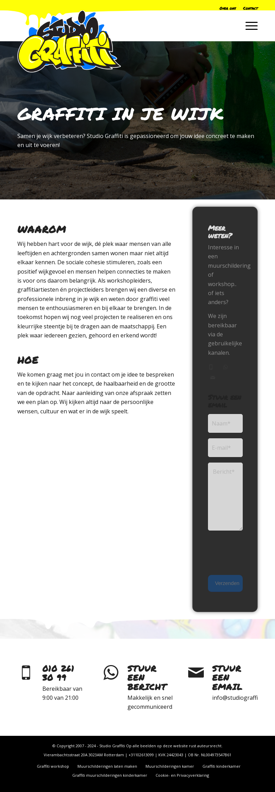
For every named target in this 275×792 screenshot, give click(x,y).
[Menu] (248, 25)
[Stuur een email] (196, 672)
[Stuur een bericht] (111, 672)
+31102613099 (141, 754)
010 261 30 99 (58, 672)
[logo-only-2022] (69, 41)
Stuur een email (227, 677)
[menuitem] (189, 6)
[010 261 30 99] (26, 672)
